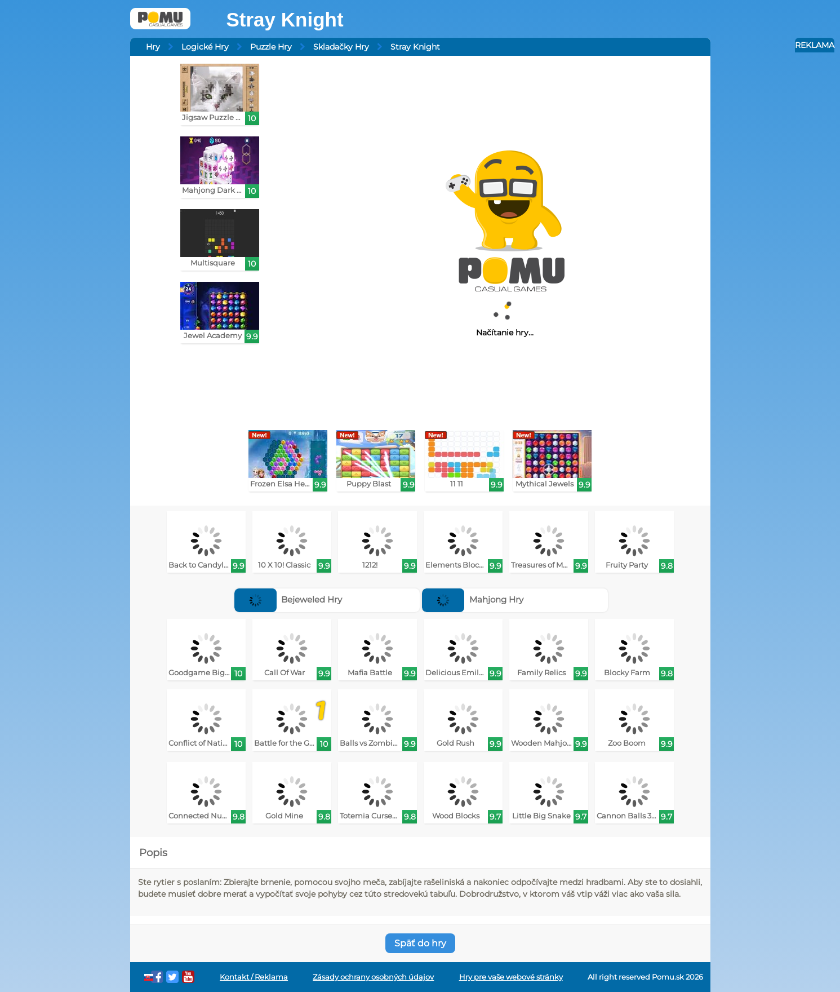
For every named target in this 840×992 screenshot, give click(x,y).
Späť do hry (420, 943)
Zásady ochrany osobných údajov (373, 977)
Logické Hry (205, 47)
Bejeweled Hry (288, 599)
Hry (153, 47)
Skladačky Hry (341, 47)
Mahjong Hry (472, 599)
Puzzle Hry (271, 47)
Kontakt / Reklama (254, 977)
